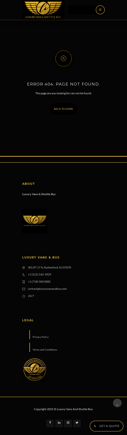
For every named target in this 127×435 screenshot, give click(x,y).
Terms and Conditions (45, 349)
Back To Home (63, 108)
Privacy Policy (41, 336)
